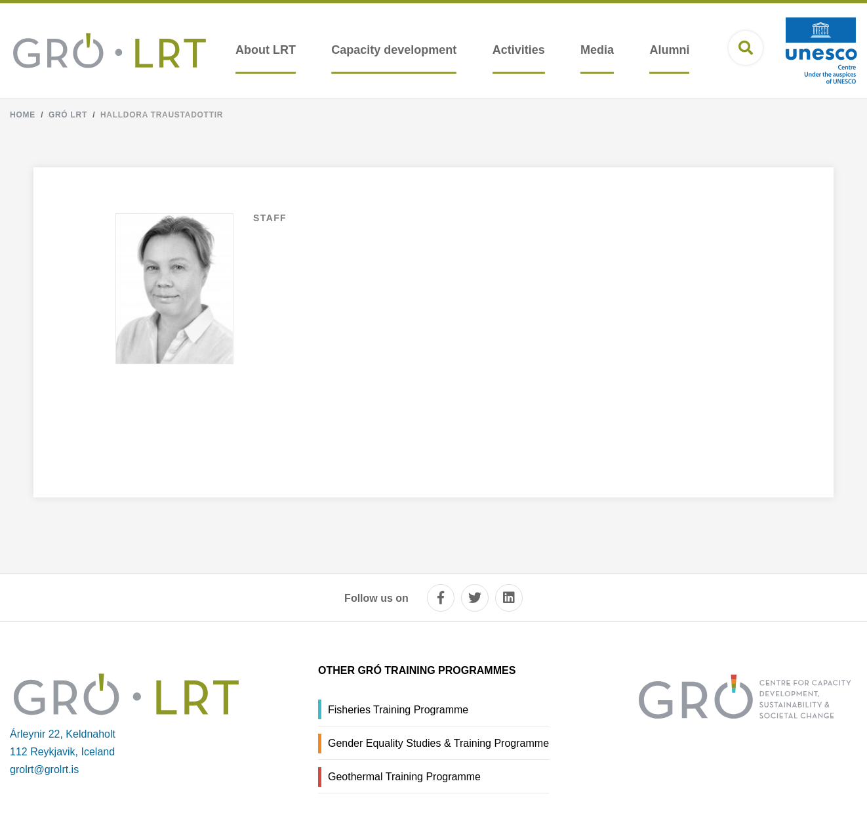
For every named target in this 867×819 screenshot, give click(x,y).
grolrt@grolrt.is (44, 769)
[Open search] (746, 48)
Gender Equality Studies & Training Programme (438, 743)
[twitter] (475, 598)
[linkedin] (509, 598)
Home (22, 114)
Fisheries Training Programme (398, 709)
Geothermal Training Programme (404, 776)
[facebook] (440, 598)
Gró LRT (68, 114)
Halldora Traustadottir (161, 114)
